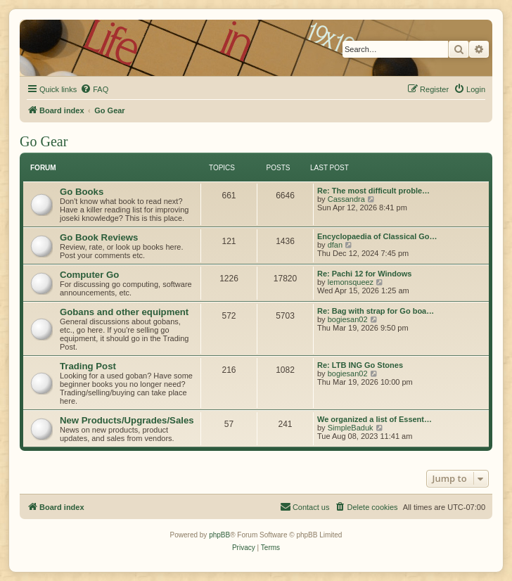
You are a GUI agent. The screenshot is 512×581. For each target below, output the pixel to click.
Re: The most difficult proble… (373, 190)
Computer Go (89, 274)
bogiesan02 (348, 319)
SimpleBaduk (350, 427)
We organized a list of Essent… (374, 419)
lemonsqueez (350, 282)
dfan (335, 245)
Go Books (81, 191)
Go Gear (44, 141)
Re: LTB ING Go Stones (360, 365)
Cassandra (346, 199)
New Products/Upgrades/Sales (127, 420)
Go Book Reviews (99, 237)
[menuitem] (94, 89)
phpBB (219, 535)
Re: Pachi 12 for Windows (364, 273)
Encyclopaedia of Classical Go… (377, 236)
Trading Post (88, 366)
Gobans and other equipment (124, 312)
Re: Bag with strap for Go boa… (375, 311)
